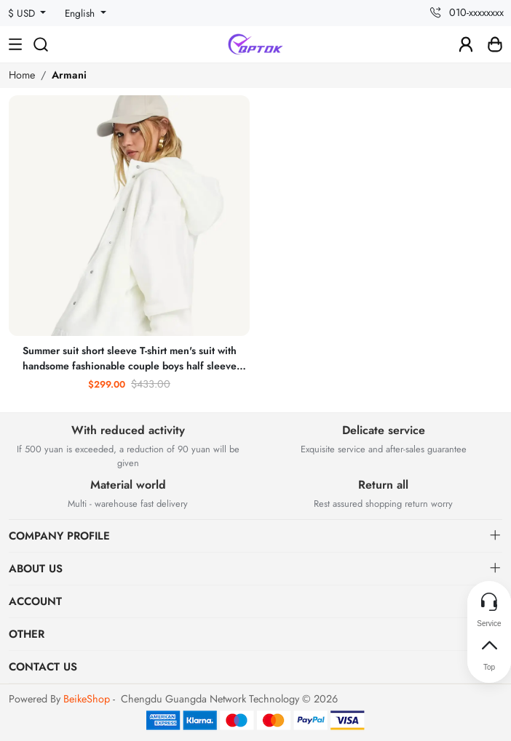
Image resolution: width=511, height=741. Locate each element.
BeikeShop (86, 699)
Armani (69, 75)
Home (22, 75)
